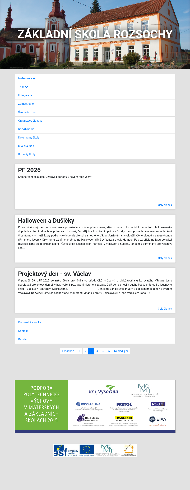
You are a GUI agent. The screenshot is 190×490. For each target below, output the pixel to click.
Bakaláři (23, 339)
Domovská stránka (29, 322)
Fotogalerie (25, 95)
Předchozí (68, 351)
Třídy (23, 86)
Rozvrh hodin (26, 129)
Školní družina (27, 112)
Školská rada (26, 146)
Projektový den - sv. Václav (54, 273)
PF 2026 (29, 170)
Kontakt (23, 331)
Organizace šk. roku (30, 120)
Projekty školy (26, 154)
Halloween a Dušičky (46, 220)
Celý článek (165, 205)
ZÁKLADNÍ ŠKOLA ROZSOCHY (95, 34)
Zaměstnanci (26, 103)
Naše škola (26, 78)
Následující (121, 351)
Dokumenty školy (28, 137)
